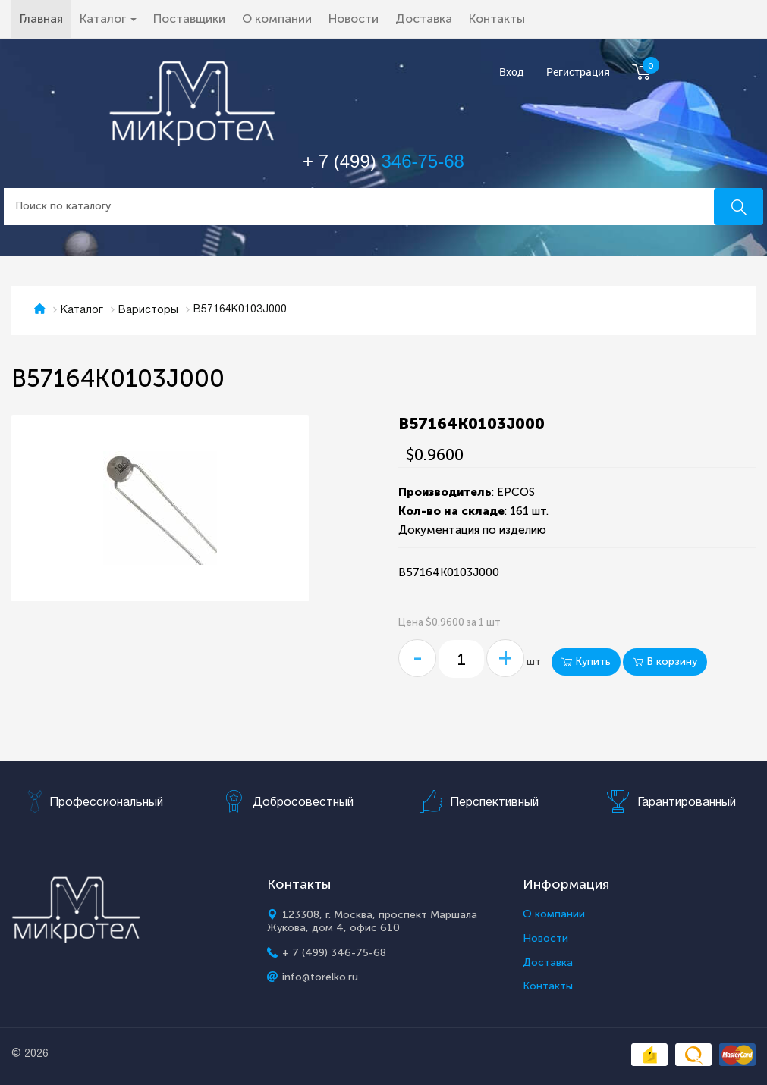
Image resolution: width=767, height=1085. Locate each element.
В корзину (665, 661)
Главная (45, 18)
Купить (586, 661)
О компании (277, 18)
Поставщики (189, 18)
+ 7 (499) (383, 161)
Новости (353, 18)
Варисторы (148, 310)
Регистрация (578, 72)
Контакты (497, 18)
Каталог (82, 310)
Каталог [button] (108, 18)
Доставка (423, 18)
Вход (511, 72)
